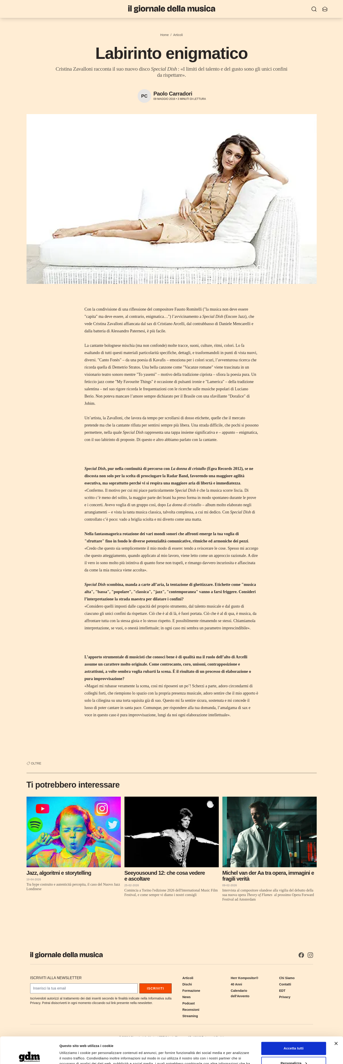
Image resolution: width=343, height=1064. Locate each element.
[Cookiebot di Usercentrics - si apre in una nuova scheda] (29, 1055)
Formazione (191, 990)
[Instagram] (310, 955)
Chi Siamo (286, 978)
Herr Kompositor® (244, 978)
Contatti (285, 984)
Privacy (284, 997)
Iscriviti (155, 988)
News (186, 997)
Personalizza (294, 1036)
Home (164, 35)
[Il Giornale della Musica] (171, 9)
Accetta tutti (294, 1022)
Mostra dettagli (71, 1055)
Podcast (188, 1003)
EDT (282, 990)
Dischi (187, 984)
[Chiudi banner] (336, 1016)
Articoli (178, 35)
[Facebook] (301, 955)
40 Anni (236, 984)
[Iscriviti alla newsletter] (325, 9)
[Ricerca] (314, 9)
